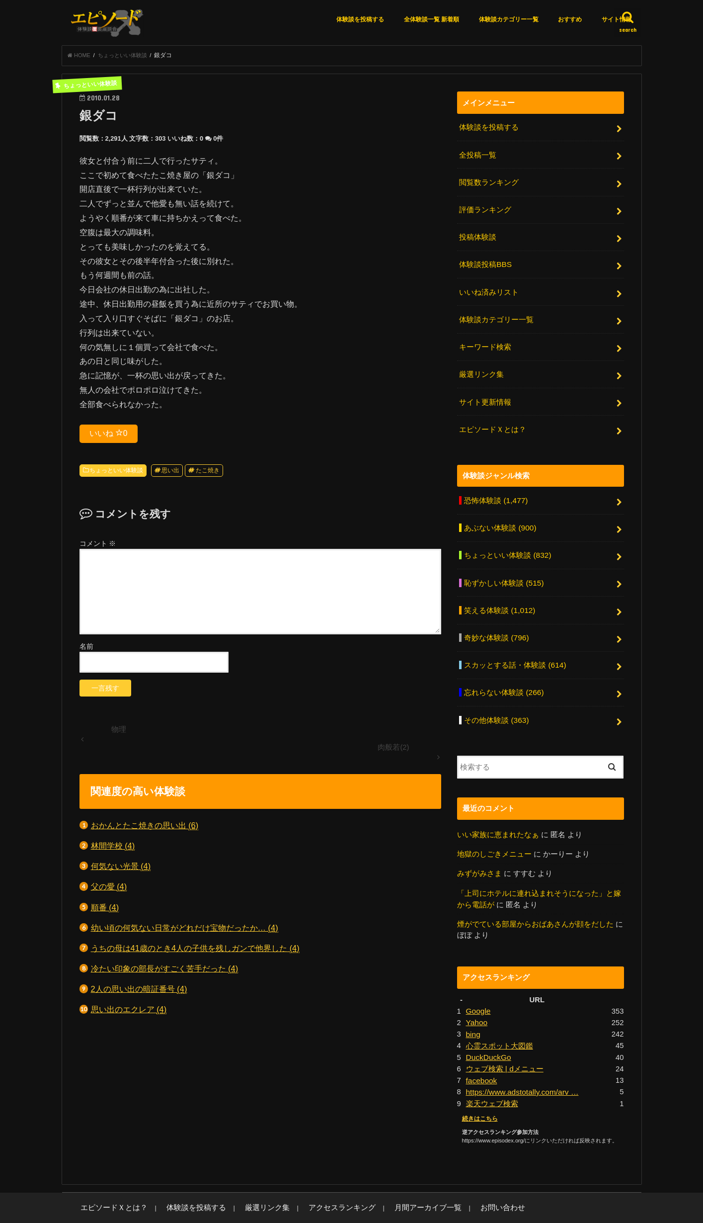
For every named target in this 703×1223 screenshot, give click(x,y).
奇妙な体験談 (496, 620)
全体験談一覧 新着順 (431, 19)
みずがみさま (479, 851)
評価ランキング (485, 208)
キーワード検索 (485, 340)
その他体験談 (496, 699)
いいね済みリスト (489, 287)
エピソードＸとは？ (492, 419)
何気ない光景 (121, 869)
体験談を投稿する (360, 19)
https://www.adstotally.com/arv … (520, 1064)
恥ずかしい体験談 (503, 568)
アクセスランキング (308, 1178)
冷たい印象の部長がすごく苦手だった (164, 971)
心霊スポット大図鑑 (499, 1020)
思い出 (170, 473)
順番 (105, 910)
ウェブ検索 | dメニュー (504, 1042)
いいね (108, 436)
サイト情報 (616, 19)
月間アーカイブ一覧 (383, 1178)
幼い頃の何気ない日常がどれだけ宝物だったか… (184, 931)
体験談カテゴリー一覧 (509, 19)
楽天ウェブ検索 (492, 1075)
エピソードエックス (534, 1207)
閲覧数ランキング (489, 182)
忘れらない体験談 (503, 673)
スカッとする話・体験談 (514, 647)
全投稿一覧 (477, 156)
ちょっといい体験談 (116, 473)
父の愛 (109, 889)
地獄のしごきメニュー (494, 832)
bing (473, 1008)
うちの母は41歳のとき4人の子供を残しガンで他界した (195, 951)
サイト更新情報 (485, 393)
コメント (97, 546)
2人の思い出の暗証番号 (139, 992)
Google (478, 986)
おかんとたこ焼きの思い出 (145, 828)
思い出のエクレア (129, 1012)
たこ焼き (208, 473)
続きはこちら (478, 1089)
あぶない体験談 (500, 515)
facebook (481, 1052)
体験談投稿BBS (485, 261)
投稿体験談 (477, 235)
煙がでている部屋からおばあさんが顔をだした (535, 900)
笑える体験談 (499, 594)
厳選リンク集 (481, 366)
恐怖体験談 (495, 489)
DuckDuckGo (487, 1031)
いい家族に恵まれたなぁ (498, 813)
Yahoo (476, 997)
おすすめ (570, 19)
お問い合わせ (448, 1178)
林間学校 (113, 849)
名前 (86, 649)
